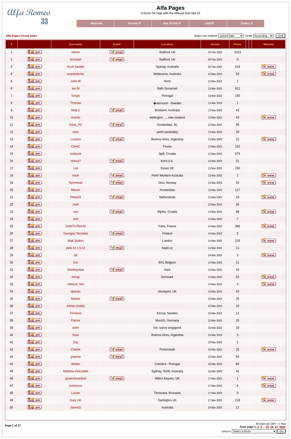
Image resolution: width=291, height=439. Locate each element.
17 (276, 426)
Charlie (75, 349)
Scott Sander (75, 66)
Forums (134, 23)
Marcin (75, 190)
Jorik (75, 204)
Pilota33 (75, 197)
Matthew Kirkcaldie (75, 371)
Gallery (247, 23)
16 (271, 426)
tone (75, 132)
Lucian (75, 393)
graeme (76, 356)
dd (75, 255)
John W (76, 81)
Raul (76, 335)
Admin (75, 52)
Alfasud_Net (75, 284)
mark (75, 175)
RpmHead (75, 182)
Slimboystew (75, 270)
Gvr (75, 262)
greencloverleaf (75, 378)
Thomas (75, 103)
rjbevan (75, 291)
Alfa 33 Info (171, 23)
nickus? (76, 161)
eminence (75, 386)
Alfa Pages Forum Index (21, 35)
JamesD (75, 407)
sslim (75, 328)
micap (76, 277)
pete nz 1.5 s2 (75, 248)
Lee (75, 168)
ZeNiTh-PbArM (76, 226)
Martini (75, 298)
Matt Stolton (76, 240)
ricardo (75, 117)
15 (267, 426)
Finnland (75, 313)
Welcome (96, 23)
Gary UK (75, 400)
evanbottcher (75, 74)
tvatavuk (75, 154)
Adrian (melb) (76, 306)
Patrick (75, 320)
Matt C (75, 110)
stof (75, 219)
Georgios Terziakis (75, 233)
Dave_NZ (75, 124)
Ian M (75, 88)
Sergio (75, 96)
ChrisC (75, 146)
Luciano (75, 139)
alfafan (75, 364)
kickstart (75, 59)
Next (282, 426)
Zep (75, 342)
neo (75, 212)
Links (209, 23)
